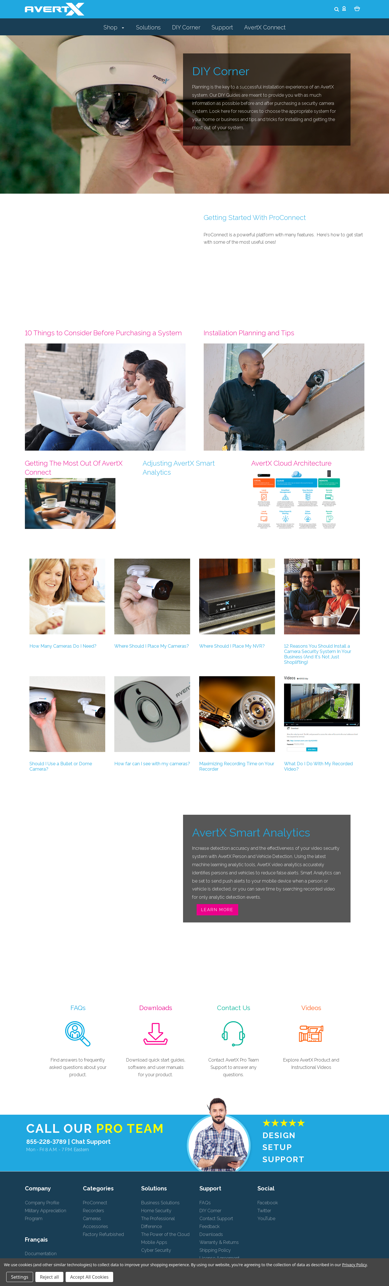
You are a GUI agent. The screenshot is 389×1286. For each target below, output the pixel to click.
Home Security (156, 1210)
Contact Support (216, 1218)
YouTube (266, 1218)
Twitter (264, 1210)
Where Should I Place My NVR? (232, 646)
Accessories (95, 1226)
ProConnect (95, 1202)
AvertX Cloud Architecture (291, 463)
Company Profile (42, 1202)
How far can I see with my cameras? (152, 763)
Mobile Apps (154, 1242)
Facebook (267, 1202)
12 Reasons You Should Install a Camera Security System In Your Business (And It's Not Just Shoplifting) (317, 654)
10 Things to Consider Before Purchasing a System (103, 333)
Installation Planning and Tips (249, 333)
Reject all (49, 1277)
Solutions (148, 27)
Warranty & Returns (219, 1242)
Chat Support (91, 1141)
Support (222, 27)
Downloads (211, 1234)
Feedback (209, 1226)
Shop (114, 27)
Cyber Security (156, 1250)
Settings (19, 1277)
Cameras (92, 1218)
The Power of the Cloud (165, 1234)
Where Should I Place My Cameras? (151, 646)
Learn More (217, 909)
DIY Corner (186, 27)
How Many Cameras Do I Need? (62, 646)
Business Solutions (160, 1202)
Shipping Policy (215, 1250)
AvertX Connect (264, 27)
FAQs (205, 1202)
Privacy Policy (354, 1264)
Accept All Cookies (89, 1277)
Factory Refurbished (103, 1234)
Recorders (93, 1210)
